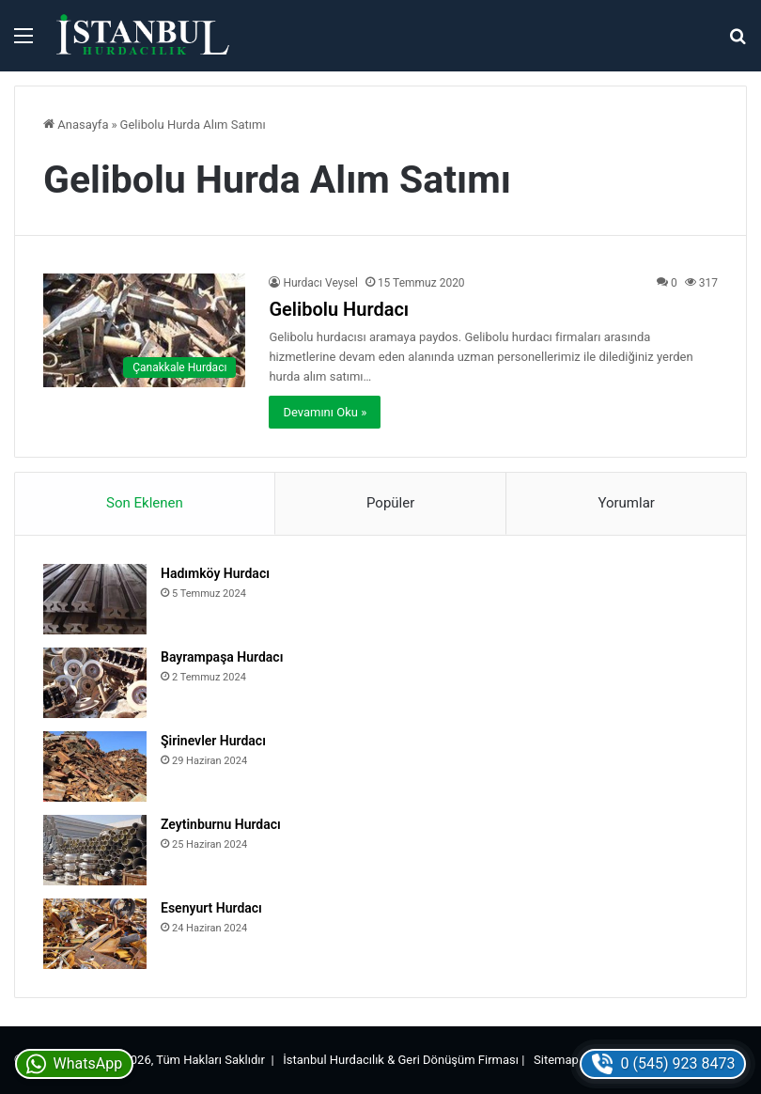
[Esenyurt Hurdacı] (95, 934)
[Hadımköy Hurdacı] (95, 599)
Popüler (390, 502)
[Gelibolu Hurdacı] (144, 331)
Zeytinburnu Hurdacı (221, 824)
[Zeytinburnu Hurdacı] (95, 850)
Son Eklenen (144, 502)
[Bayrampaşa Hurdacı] (95, 683)
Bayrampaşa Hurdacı (222, 656)
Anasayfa (75, 124)
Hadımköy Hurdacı (215, 573)
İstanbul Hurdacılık (333, 1060)
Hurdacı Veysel (320, 282)
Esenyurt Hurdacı (211, 907)
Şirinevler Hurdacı (213, 740)
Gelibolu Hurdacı (339, 309)
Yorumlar (626, 502)
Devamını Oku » (324, 412)
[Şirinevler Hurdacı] (95, 766)
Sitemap (556, 1060)
